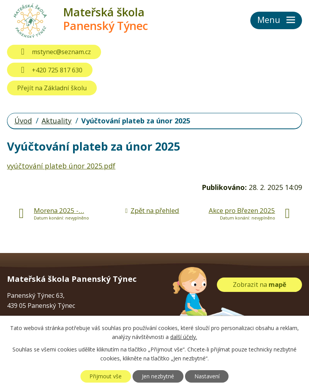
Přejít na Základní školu (52, 88)
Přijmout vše (105, 376)
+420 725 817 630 (49, 70)
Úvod (23, 120)
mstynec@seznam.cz (54, 51)
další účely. (183, 337)
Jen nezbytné (158, 376)
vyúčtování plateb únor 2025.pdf (61, 165)
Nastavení (207, 376)
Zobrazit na (259, 284)
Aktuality (57, 120)
